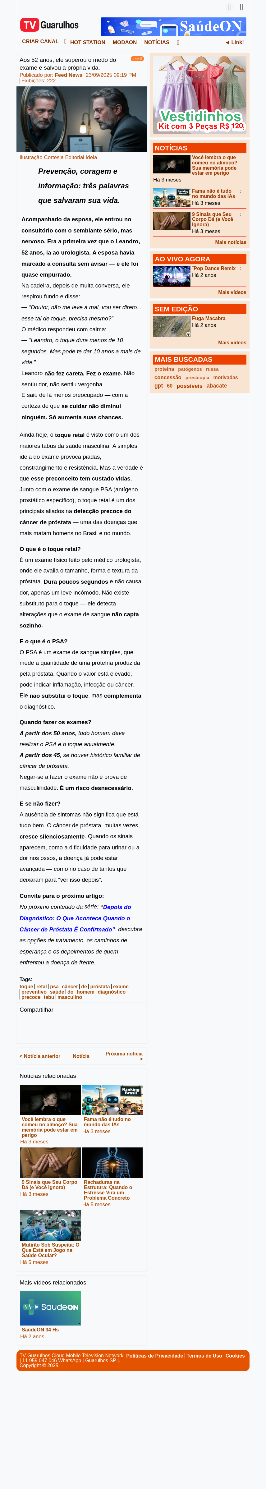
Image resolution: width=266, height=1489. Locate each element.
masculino (69, 997)
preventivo (34, 992)
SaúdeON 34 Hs (40, 1329)
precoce (30, 997)
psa (54, 986)
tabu (49, 997)
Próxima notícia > (124, 1056)
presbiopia (197, 377)
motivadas (225, 377)
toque (26, 986)
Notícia (81, 1056)
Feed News (68, 75)
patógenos (190, 369)
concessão (167, 377)
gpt (158, 386)
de (84, 986)
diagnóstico (112, 992)
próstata (100, 986)
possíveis (190, 386)
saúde (57, 992)
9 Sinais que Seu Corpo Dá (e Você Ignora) (49, 1184)
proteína (164, 369)
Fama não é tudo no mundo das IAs (107, 1122)
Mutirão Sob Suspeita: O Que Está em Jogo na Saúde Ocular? (51, 1250)
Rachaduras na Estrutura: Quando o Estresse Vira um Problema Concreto (108, 1189)
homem (85, 992)
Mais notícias (230, 242)
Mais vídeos (232, 292)
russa (212, 369)
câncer (70, 986)
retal (41, 986)
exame (121, 986)
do (70, 992)
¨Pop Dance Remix (214, 268)
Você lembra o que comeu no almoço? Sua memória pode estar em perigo (50, 1127)
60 (169, 385)
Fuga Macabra (209, 318)
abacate (217, 386)
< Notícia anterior (40, 1056)
